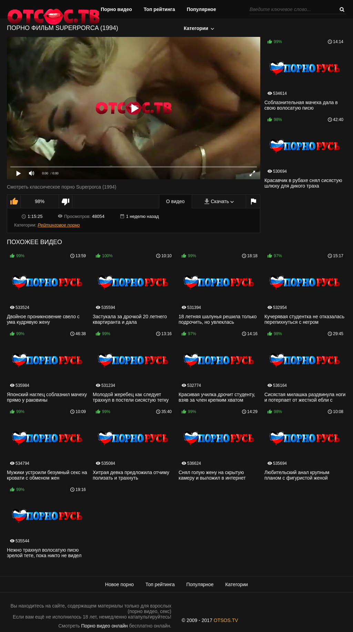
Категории (196, 28)
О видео (175, 201)
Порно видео (116, 9)
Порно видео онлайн (104, 626)
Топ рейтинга (159, 9)
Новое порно (119, 584)
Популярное (201, 9)
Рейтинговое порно (59, 225)
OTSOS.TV (226, 620)
